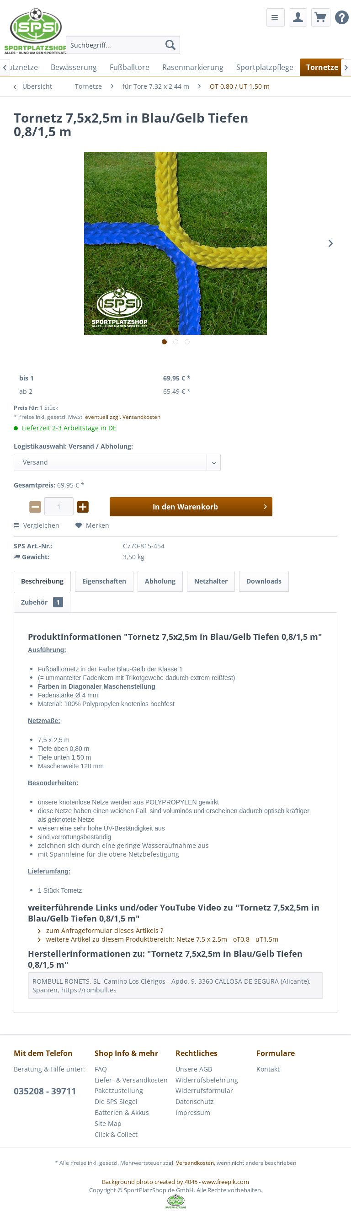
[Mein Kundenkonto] (298, 17)
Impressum (193, 1112)
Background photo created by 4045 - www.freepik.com (175, 1182)
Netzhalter (211, 581)
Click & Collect (116, 1134)
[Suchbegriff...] (123, 45)
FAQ (101, 1069)
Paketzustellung (119, 1090)
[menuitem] (123, 45)
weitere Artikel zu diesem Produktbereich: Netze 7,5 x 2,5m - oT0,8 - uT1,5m (158, 939)
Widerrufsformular (204, 1090)
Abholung (160, 581)
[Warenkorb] (320, 17)
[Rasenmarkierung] (193, 67)
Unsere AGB (194, 1069)
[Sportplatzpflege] (265, 67)
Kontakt (268, 1069)
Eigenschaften (104, 581)
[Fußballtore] (129, 67)
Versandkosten (195, 1163)
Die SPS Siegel (116, 1101)
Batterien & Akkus (122, 1112)
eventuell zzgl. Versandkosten (122, 417)
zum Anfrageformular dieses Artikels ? (100, 930)
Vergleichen (36, 525)
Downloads (264, 581)
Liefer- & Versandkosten (131, 1080)
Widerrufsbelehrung (207, 1080)
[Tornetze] (322, 67)
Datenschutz (195, 1101)
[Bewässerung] (73, 67)
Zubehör (42, 602)
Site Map (108, 1123)
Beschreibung (42, 581)
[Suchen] (170, 45)
